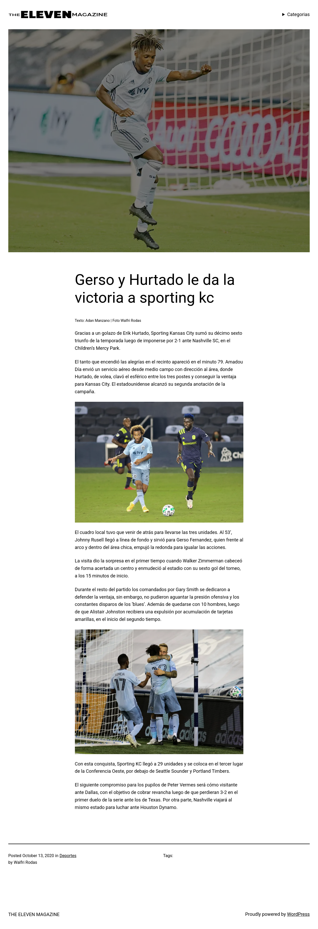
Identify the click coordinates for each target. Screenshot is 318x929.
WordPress (298, 914)
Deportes (68, 855)
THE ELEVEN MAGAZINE (34, 914)
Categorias (298, 14)
